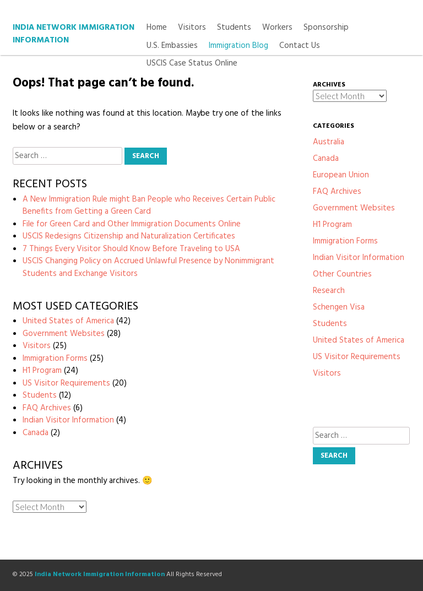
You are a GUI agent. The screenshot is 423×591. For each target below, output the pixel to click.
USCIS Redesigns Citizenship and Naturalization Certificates (129, 236)
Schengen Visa (339, 307)
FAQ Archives (47, 408)
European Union (341, 175)
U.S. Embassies (172, 46)
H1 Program (42, 370)
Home (157, 27)
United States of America (68, 321)
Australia (328, 142)
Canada (35, 433)
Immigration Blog (238, 46)
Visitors (192, 27)
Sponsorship (326, 27)
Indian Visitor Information (68, 420)
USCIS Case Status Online (192, 63)
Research (329, 290)
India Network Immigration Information (73, 34)
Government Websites (64, 333)
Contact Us (299, 46)
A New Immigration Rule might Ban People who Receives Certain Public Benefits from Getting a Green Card (149, 206)
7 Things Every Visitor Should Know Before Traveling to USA (131, 249)
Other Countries (342, 274)
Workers (277, 27)
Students (234, 27)
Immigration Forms (55, 358)
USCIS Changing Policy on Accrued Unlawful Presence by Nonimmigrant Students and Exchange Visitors (148, 267)
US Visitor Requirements (66, 383)
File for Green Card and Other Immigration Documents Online (132, 224)
